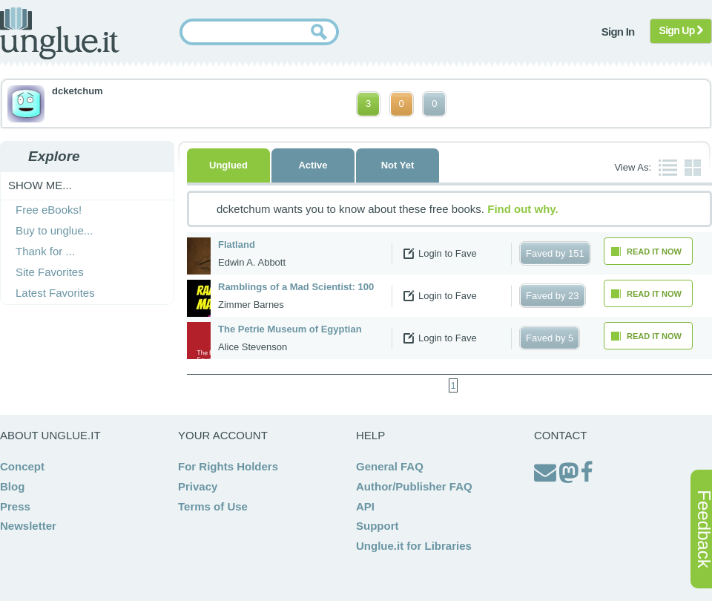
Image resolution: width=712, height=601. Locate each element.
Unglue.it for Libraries (414, 545)
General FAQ (389, 466)
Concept (22, 466)
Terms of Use (213, 506)
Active (312, 165)
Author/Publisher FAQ (414, 486)
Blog (12, 486)
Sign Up (681, 30)
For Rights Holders (228, 466)
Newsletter (28, 525)
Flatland (236, 244)
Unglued (228, 165)
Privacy (197, 486)
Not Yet (398, 165)
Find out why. (522, 209)
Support (377, 525)
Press (15, 506)
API (365, 506)
